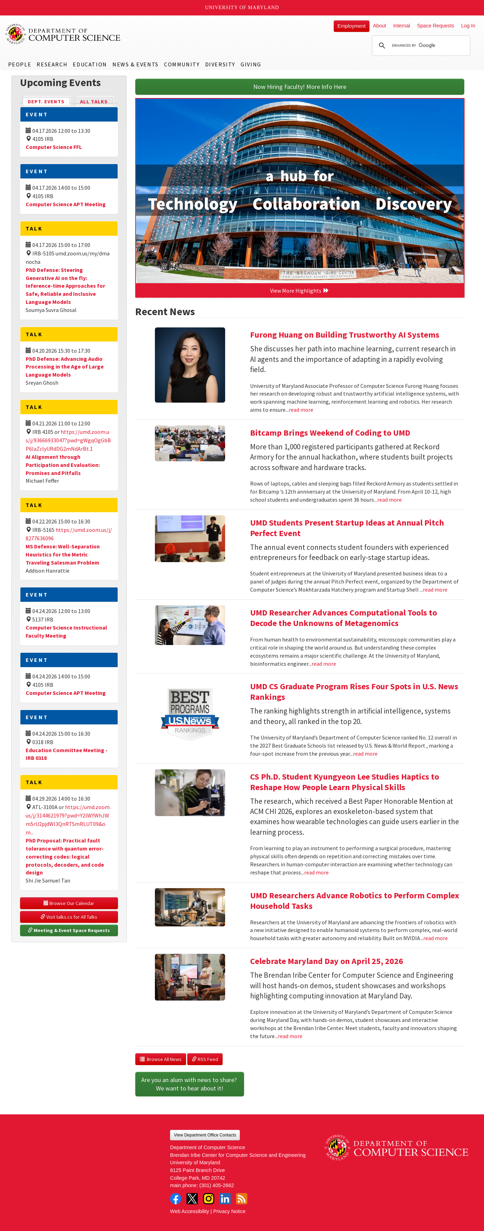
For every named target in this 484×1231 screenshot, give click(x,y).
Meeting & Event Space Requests (69, 930)
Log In (468, 25)
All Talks (94, 101)
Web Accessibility (189, 1211)
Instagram (208, 1198)
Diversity (220, 64)
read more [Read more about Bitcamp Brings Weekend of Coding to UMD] (389, 499)
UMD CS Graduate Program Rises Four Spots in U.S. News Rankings (354, 691)
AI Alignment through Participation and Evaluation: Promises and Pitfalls (63, 464)
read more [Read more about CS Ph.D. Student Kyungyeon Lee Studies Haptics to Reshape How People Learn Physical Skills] (316, 872)
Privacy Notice (229, 1211)
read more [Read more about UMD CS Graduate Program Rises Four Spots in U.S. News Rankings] (365, 753)
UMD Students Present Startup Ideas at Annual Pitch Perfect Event (347, 528)
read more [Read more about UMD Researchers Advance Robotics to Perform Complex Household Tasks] (435, 938)
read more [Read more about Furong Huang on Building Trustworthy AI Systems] (301, 409)
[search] (420, 46)
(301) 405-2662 (217, 1185)
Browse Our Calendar (69, 903)
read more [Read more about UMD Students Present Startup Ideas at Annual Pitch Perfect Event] (435, 589)
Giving (251, 64)
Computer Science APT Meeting (66, 204)
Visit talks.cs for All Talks (68, 917)
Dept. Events (49, 101)
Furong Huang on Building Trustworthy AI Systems (344, 334)
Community (182, 64)
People (20, 64)
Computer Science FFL (54, 146)
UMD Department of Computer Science (63, 34)
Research (52, 64)
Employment (352, 26)
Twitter (192, 1198)
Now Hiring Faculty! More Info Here (299, 87)
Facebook (175, 1198)
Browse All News (161, 1059)
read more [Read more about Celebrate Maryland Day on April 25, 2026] (290, 1036)
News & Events (135, 64)
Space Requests (435, 25)
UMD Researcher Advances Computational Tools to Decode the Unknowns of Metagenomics (343, 617)
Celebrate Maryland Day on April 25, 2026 (326, 961)
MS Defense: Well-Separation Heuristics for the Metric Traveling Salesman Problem (63, 554)
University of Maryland (242, 7)
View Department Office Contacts (205, 1135)
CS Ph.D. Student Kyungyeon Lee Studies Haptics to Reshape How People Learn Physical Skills (344, 782)
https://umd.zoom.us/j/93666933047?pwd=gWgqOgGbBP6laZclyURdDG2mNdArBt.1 (68, 440)
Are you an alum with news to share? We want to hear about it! (189, 1084)
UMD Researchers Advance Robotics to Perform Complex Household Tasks (354, 900)
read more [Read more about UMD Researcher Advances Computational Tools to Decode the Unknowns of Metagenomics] (324, 663)
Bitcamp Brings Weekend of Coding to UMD (330, 432)
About (379, 25)
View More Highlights (299, 290)
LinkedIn (225, 1198)
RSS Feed (205, 1059)
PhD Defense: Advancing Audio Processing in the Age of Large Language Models (65, 366)
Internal (401, 25)
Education (90, 64)
